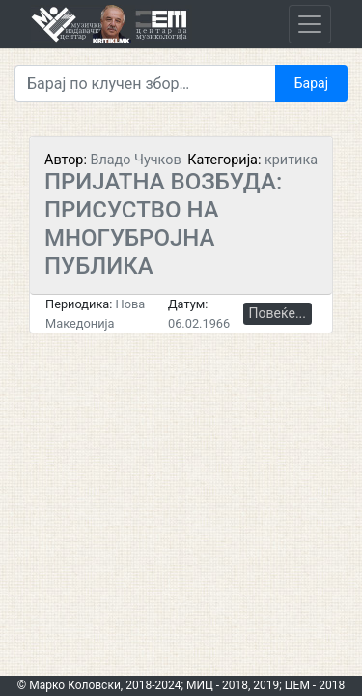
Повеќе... (277, 313)
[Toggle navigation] (310, 24)
